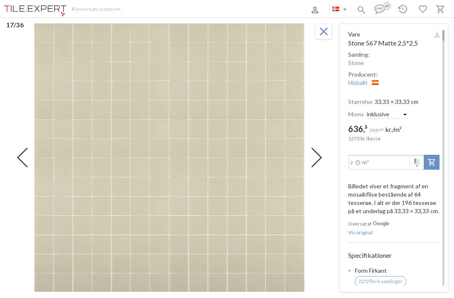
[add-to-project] (431, 162)
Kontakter (213, 9)
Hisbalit (358, 82)
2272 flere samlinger (381, 281)
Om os (137, 9)
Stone (356, 62)
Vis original (360, 232)
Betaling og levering (173, 9)
